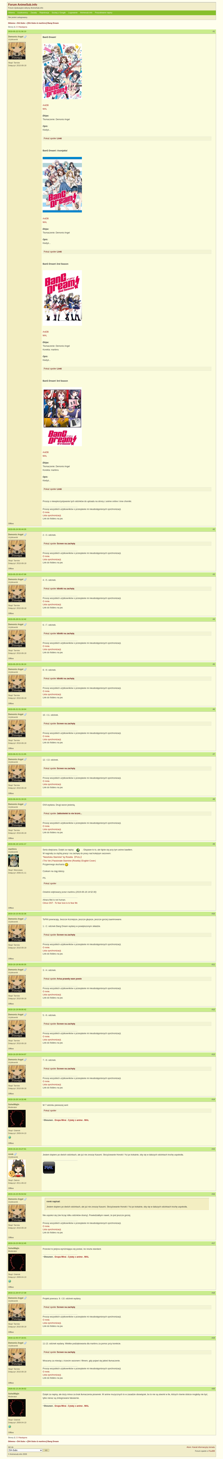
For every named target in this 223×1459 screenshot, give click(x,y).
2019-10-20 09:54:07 (17, 1054)
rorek (10, 1154)
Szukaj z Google (59, 13)
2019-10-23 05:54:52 (17, 1194)
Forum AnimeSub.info (22, 4)
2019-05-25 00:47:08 (17, 574)
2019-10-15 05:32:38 (17, 914)
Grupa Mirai (60, 1120)
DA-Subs (21, 23)
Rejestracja (44, 13)
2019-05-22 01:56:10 (17, 31)
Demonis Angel (15, 36)
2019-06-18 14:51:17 (17, 844)
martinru (12, 849)
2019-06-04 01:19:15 (17, 799)
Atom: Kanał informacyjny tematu (201, 1447)
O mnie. (46, 512)
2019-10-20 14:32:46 (17, 1099)
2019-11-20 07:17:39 (17, 1293)
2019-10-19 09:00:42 (17, 1009)
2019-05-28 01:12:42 (17, 619)
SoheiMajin (13, 1104)
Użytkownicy (22, 13)
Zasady (34, 13)
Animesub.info (86, 13)
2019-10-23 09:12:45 (17, 1243)
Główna (11, 13)
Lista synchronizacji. (52, 515)
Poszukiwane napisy (103, 13)
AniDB (46, 105)
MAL (45, 109)
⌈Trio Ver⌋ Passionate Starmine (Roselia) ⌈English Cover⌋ (69, 861)
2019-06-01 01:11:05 (17, 754)
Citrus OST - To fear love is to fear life (60, 903)
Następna (23, 27)
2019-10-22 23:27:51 (17, 1149)
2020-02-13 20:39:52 (17, 1389)
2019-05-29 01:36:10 (17, 664)
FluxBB (212, 1451)
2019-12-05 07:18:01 (17, 1338)
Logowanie (73, 13)
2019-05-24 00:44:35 (17, 529)
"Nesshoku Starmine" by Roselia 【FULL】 (63, 857)
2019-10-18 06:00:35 (17, 964)
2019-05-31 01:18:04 (17, 709)
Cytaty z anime (75, 1120)
